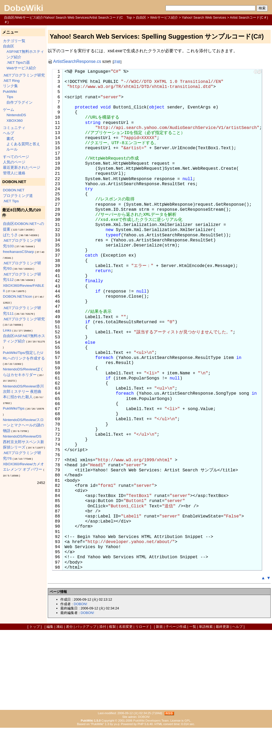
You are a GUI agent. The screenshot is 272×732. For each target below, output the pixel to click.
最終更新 (223, 627)
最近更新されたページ (21, 167)
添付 (102, 627)
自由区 (141, 17)
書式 (10, 139)
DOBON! (80, 604)
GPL (187, 720)
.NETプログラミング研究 (24, 75)
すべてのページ (16, 157)
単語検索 (206, 627)
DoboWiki (23, 8)
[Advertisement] (136, 670)
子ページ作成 (175, 627)
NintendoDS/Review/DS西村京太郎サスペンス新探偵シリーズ (23, 441)
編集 (49, 627)
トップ (34, 627)
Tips (9, 97)
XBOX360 (14, 121)
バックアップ (86, 627)
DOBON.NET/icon (17, 296)
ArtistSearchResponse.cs (74, 61)
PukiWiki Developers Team (151, 720)
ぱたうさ (10, 235)
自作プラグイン (19, 102)
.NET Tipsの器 (18, 62)
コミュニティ (14, 128)
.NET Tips (11, 201)
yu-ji (116, 724)
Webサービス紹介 (164, 17)
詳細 (116, 62)
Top (129, 17)
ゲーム (8, 110)
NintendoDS (16, 115)
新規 (159, 627)
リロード (142, 627)
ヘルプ (8, 133)
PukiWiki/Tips (14, 408)
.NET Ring (11, 81)
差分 (69, 627)
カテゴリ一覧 (14, 41)
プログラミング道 (18, 196)
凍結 (59, 627)
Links (7, 330)
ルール (12, 149)
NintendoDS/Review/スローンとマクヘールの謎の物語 (23, 425)
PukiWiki (10, 92)
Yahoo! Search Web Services (204, 17)
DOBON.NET (14, 190)
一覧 (192, 627)
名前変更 (126, 627)
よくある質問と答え (23, 144)
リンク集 (10, 86)
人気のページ (14, 162)
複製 (112, 627)
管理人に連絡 (14, 173)
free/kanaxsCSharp (18, 252)
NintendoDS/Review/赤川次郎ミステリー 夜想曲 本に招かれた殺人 (23, 391)
